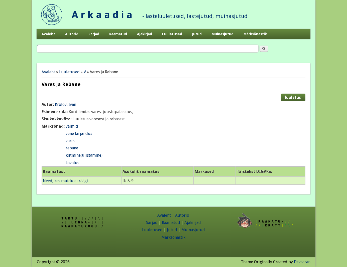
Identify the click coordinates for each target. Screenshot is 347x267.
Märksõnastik (255, 34)
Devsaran (302, 261)
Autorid (71, 34)
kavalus (72, 162)
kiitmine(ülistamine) (84, 155)
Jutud (197, 34)
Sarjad (93, 34)
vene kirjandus (79, 133)
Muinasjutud (223, 34)
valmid (72, 126)
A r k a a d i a (102, 15)
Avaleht (48, 34)
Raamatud (118, 34)
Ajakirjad (144, 34)
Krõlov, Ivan (65, 104)
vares (70, 140)
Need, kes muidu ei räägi (65, 180)
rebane (72, 148)
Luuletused (172, 34)
